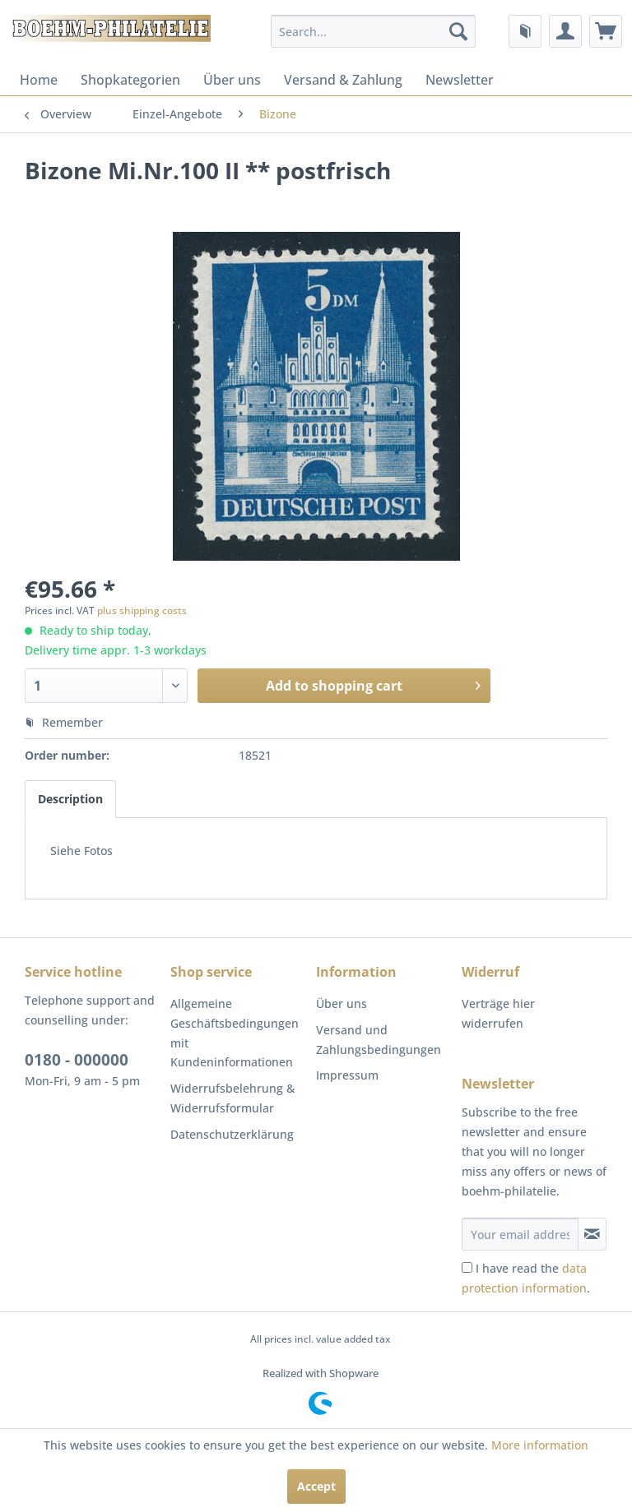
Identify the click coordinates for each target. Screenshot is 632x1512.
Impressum (347, 1075)
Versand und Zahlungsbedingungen (378, 1039)
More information (539, 1445)
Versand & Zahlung (343, 80)
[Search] (458, 31)
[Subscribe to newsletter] (592, 1234)
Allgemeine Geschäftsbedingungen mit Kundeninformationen (234, 1033)
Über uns (232, 80)
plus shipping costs (142, 610)
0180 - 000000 (76, 1059)
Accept (316, 1486)
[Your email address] (520, 1234)
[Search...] (373, 31)
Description (70, 799)
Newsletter (459, 80)
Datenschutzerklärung (232, 1134)
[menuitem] (373, 31)
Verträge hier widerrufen (498, 1013)
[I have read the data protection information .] (467, 1267)
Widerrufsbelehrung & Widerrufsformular (232, 1098)
